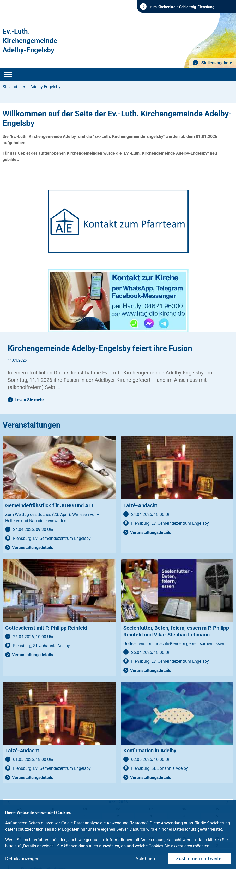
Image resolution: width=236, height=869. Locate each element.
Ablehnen (145, 858)
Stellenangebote (216, 62)
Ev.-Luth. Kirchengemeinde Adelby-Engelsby (30, 40)
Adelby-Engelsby (45, 86)
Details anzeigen (22, 858)
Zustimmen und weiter (199, 858)
